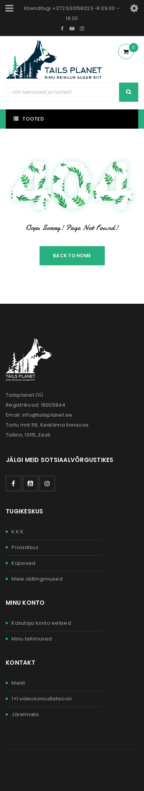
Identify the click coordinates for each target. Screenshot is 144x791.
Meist (18, 683)
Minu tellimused (32, 638)
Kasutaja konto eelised (41, 623)
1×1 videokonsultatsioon (42, 698)
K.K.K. (18, 531)
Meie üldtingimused (37, 578)
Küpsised (23, 563)
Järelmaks (25, 714)
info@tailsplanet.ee (47, 415)
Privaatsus (25, 547)
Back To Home (72, 255)
